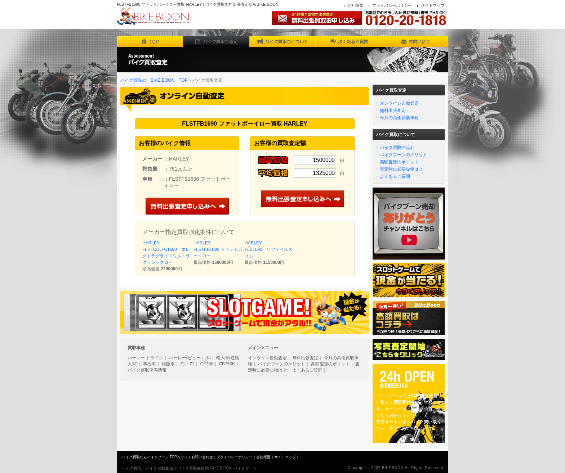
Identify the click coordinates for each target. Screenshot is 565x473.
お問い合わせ (202, 457)
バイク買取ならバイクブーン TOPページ (155, 457)
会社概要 (355, 5)
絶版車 (168, 363)
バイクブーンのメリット (403, 154)
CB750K (227, 363)
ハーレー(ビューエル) (190, 357)
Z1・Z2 (187, 363)
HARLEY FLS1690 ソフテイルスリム (269, 249)
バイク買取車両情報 (147, 370)
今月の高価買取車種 (399, 117)
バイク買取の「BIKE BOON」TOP (153, 80)
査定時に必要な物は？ (401, 169)
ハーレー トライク (145, 357)
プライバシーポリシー (392, 5)
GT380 (206, 363)
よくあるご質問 (395, 176)
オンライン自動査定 (399, 103)
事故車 (149, 363)
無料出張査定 (393, 110)
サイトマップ (433, 5)
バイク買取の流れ (397, 147)
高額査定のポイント (399, 162)
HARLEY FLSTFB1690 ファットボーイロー (217, 249)
